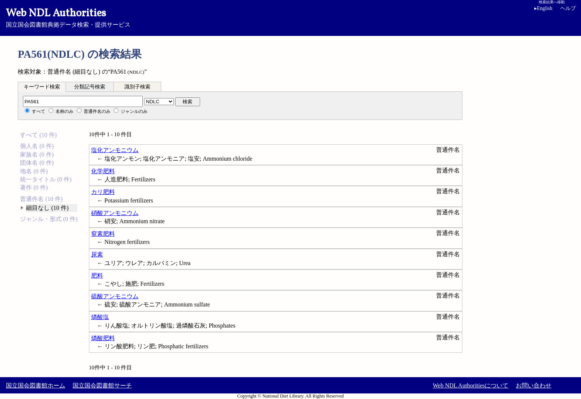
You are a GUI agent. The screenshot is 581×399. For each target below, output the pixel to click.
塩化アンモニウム (115, 150)
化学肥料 (103, 171)
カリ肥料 (103, 192)
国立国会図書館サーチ (102, 385)
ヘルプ (568, 8)
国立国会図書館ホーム (35, 385)
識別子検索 (137, 87)
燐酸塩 (100, 317)
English (543, 8)
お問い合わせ (533, 385)
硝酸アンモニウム (115, 213)
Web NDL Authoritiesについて (470, 385)
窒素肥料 (103, 234)
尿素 (97, 254)
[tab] (42, 86)
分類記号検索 (89, 87)
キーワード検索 (42, 87)
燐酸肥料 (103, 338)
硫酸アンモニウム (115, 296)
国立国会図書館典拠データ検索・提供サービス (290, 17)
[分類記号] (83, 101)
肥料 (97, 275)
